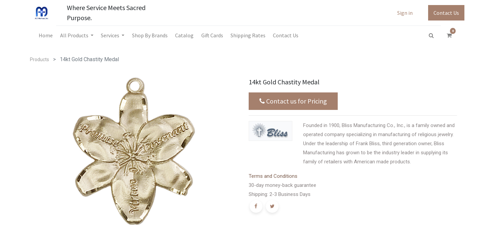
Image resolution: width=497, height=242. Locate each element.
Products (39, 59)
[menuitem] (45, 35)
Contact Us (446, 12)
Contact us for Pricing (293, 101)
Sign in (405, 12)
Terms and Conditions (273, 176)
